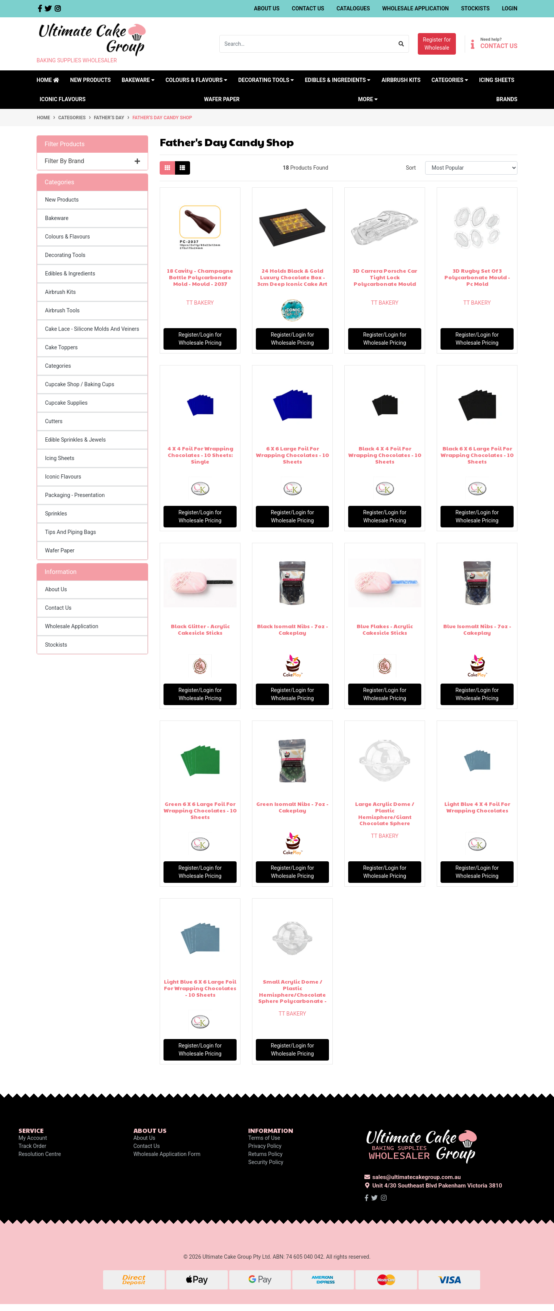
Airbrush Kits (401, 80)
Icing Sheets (496, 80)
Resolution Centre (39, 1154)
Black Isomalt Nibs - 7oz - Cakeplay (292, 629)
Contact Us (308, 8)
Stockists (475, 8)
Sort (411, 168)
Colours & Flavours (67, 237)
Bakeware (56, 218)
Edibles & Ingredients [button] (337, 80)
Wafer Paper (222, 99)
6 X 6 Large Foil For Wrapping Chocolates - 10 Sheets (292, 454)
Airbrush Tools (62, 310)
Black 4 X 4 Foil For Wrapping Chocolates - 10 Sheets (384, 454)
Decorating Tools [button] (266, 80)
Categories (58, 366)
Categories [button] (449, 80)
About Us (267, 8)
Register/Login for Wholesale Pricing (200, 339)
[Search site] (401, 44)
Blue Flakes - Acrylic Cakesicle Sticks (385, 629)
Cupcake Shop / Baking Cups (79, 384)
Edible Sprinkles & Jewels (75, 440)
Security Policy (265, 1162)
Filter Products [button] (65, 144)
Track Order (32, 1146)
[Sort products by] (471, 168)
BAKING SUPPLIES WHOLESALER (77, 60)
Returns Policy (265, 1154)
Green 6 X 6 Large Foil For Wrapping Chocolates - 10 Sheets (200, 810)
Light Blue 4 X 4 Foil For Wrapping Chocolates (477, 807)
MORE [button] (368, 99)
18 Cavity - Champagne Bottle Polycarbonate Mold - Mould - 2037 (200, 277)
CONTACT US (499, 46)
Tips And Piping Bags (70, 532)
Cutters (53, 421)
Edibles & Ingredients (70, 273)
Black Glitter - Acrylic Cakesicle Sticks (200, 629)
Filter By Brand (92, 161)
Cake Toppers (61, 347)
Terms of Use (264, 1138)
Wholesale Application (415, 8)
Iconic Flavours (62, 99)
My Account (32, 1138)
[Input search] (306, 44)
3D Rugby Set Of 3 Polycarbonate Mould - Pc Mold (477, 277)
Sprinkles (56, 513)
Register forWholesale (437, 44)
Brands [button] (506, 99)
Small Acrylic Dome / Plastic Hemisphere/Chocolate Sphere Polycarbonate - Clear (292, 994)
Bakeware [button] (138, 80)
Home (48, 80)
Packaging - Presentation (75, 495)
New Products (90, 80)
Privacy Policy (264, 1146)
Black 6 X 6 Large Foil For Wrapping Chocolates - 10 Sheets (477, 454)
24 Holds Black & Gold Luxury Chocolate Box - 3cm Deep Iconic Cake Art (292, 277)
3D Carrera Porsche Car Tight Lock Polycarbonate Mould (385, 277)
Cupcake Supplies (66, 403)
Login (509, 8)
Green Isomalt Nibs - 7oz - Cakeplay (292, 807)
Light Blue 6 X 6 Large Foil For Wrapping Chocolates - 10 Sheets (200, 987)
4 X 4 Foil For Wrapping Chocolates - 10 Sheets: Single (200, 454)
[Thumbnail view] (167, 168)
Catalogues (353, 8)
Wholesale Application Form (166, 1154)
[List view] (182, 168)
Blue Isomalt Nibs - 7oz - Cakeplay (477, 629)
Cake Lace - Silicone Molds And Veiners (92, 329)
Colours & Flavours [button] (196, 80)
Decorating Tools (65, 255)
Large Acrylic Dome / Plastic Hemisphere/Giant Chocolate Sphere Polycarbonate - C (384, 816)
